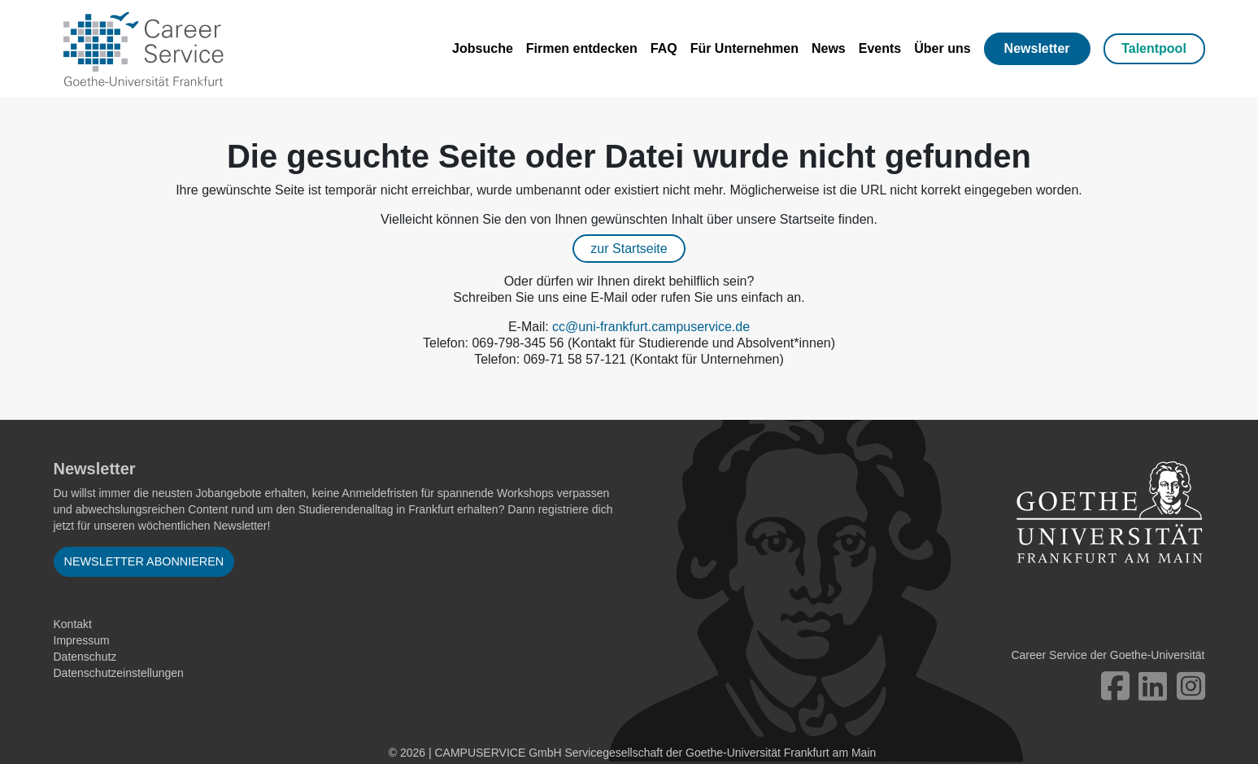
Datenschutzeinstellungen (119, 672)
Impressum (82, 640)
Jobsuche (482, 48)
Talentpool (1153, 48)
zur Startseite (628, 248)
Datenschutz (85, 656)
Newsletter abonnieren (144, 561)
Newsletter (1037, 48)
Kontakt (73, 624)
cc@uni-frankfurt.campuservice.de (651, 327)
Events (880, 48)
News (829, 48)
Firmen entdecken (582, 48)
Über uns (942, 48)
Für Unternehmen (744, 48)
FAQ (664, 48)
